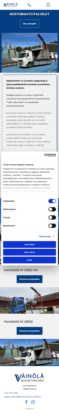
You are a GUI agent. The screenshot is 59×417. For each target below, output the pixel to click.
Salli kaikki (29, 244)
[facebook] (26, 402)
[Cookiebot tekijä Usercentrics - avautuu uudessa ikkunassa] (44, 155)
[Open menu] (48, 5)
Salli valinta (29, 252)
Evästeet (29, 408)
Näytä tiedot (45, 236)
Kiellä (29, 260)
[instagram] (33, 402)
